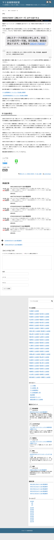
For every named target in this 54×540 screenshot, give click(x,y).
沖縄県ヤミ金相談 (45, 377)
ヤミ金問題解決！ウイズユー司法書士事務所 (14, 92)
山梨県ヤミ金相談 (44, 337)
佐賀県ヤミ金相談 (44, 368)
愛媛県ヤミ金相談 (34, 366)
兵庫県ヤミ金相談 (34, 351)
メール (4, 277)
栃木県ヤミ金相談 (44, 322)
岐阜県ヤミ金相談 (44, 340)
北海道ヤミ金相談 (34, 311)
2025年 (32, 508)
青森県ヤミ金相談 (34, 314)
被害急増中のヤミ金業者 (36, 399)
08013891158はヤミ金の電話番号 (39, 484)
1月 (32, 505)
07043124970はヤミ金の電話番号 (11, 244)
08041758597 (30, 174)
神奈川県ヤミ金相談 (35, 331)
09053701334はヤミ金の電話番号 (39, 486)
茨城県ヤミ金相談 (34, 322)
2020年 (32, 516)
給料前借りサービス (35, 397)
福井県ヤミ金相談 (34, 337)
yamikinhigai (47, 174)
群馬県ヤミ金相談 (34, 325)
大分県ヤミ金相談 (34, 374)
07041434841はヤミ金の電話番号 (20, 216)
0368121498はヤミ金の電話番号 (38, 470)
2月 (32, 503)
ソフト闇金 (33, 385)
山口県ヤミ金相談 (44, 360)
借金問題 (32, 395)
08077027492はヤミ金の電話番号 (20, 196)
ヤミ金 (36, 174)
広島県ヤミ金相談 (34, 360)
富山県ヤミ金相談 (34, 334)
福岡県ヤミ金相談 (34, 368)
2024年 (32, 509)
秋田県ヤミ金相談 (44, 317)
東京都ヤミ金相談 (34, 328)
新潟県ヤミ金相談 (45, 331)
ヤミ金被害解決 (34, 390)
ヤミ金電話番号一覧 (46, 20)
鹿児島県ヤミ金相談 (35, 377)
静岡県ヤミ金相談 (34, 342)
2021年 (32, 514)
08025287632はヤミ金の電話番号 (39, 491)
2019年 (32, 518)
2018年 (32, 520)
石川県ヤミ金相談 (44, 334)
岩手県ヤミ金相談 (44, 314)
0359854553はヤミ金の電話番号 (11, 240)
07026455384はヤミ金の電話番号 (20, 206)
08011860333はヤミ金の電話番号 (20, 186)
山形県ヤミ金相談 (34, 319)
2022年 (32, 513)
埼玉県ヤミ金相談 (44, 325)
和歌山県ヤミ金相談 (35, 354)
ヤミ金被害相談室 (11, 2)
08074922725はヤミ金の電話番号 (38, 412)
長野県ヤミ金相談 (34, 340)
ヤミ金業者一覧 (34, 388)
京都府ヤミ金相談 (34, 348)
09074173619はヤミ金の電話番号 (39, 493)
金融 (40, 174)
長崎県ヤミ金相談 (34, 371)
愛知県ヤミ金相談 (44, 342)
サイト (4, 283)
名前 (3, 271)
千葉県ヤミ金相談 (44, 328)
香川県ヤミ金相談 (44, 363)
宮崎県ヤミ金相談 (44, 374)
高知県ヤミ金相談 (44, 366)
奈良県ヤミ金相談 (44, 351)
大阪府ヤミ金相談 (44, 348)
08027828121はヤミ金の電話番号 (39, 489)
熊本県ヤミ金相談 (44, 371)
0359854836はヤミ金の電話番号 (20, 226)
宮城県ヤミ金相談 (34, 317)
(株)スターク (23, 174)
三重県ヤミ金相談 (34, 345)
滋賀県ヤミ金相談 (44, 345)
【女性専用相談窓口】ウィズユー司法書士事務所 (15, 95)
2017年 (32, 521)
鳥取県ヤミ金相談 (45, 354)
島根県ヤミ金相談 (34, 357)
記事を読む (12, 193)
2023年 (32, 511)
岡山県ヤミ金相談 (44, 357)
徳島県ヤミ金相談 (34, 363)
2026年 (32, 501)
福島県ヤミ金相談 (44, 319)
